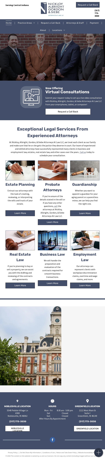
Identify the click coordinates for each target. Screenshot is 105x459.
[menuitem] (9, 22)
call (55, 206)
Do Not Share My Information (30, 452)
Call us (83, 152)
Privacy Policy (12, 452)
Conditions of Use (48, 452)
